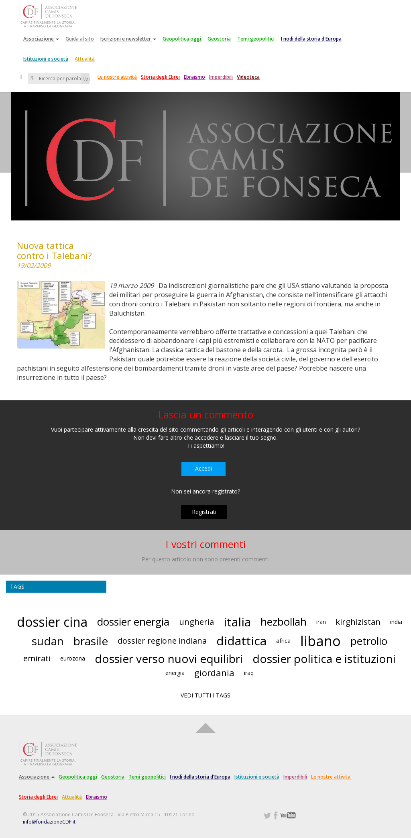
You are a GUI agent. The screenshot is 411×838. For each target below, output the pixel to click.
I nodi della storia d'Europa (311, 38)
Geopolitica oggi (182, 38)
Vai (86, 79)
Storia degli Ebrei (160, 76)
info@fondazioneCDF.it (49, 821)
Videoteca (248, 76)
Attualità (85, 58)
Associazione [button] (41, 38)
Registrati (204, 512)
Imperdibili (221, 76)
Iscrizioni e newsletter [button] (128, 38)
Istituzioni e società (45, 58)
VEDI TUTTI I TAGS (205, 695)
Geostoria (219, 38)
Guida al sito (79, 38)
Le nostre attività (117, 76)
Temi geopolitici (256, 38)
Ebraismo (194, 76)
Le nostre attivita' (331, 776)
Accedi (203, 468)
